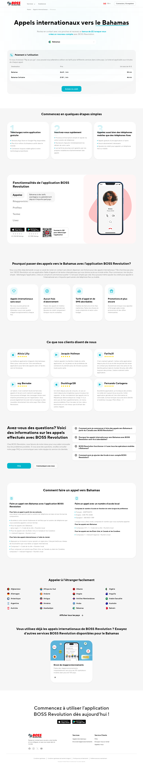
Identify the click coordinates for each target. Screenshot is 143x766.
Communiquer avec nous (45, 466)
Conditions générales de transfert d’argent (59, 758)
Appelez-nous (99, 744)
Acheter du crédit (71, 89)
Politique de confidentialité (80, 758)
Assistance (42, 4)
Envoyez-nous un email (102, 742)
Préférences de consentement (98, 758)
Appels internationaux (79, 739)
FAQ (19, 466)
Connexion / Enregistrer (125, 4)
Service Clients (101, 735)
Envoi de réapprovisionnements (82, 742)
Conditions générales (39, 758)
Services (76, 735)
